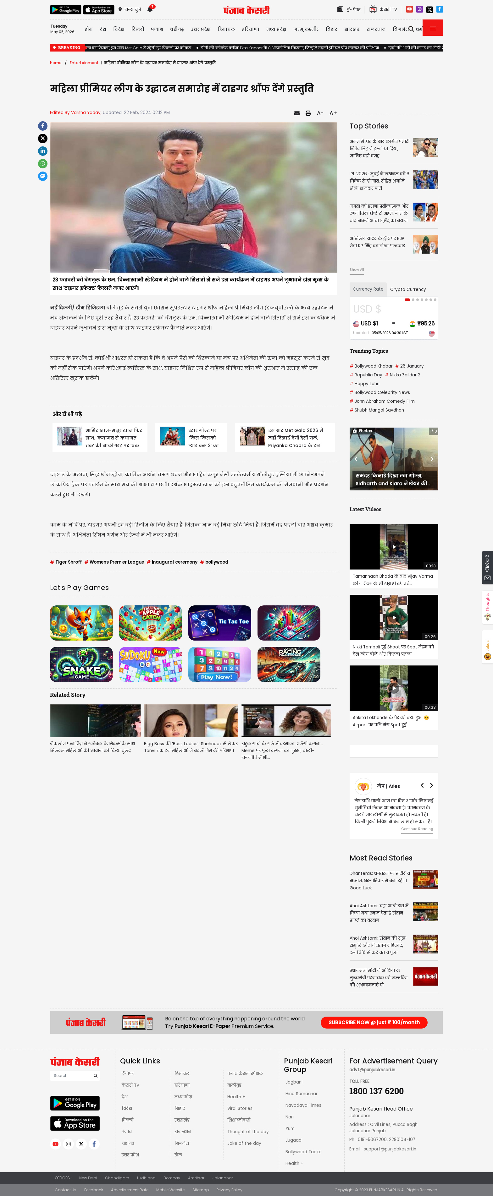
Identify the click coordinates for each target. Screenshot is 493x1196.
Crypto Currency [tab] (408, 289)
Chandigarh (117, 1178)
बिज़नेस (181, 1143)
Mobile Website (170, 1190)
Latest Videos (365, 509)
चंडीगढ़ (128, 1143)
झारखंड (352, 29)
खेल (178, 1155)
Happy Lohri (364, 384)
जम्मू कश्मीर (306, 29)
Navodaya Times (303, 1105)
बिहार (331, 29)
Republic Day (366, 375)
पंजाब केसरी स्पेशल (245, 1074)
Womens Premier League (114, 562)
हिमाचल (182, 1074)
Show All (357, 269)
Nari (289, 1117)
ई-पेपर (128, 1074)
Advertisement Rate (129, 1190)
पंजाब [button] (157, 29)
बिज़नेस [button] (401, 29)
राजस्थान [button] (376, 29)
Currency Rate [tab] (368, 289)
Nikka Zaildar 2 (402, 375)
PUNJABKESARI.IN (384, 1190)
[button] (356, 459)
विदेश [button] (119, 29)
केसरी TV (130, 1085)
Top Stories (369, 126)
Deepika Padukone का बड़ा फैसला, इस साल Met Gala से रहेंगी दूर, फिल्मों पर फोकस (120, 48)
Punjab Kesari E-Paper (202, 1026)
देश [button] (103, 29)
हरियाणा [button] (250, 29)
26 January (409, 366)
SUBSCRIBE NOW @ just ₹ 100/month (374, 1022)
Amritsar (196, 1178)
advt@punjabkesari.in (372, 1070)
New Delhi (88, 1178)
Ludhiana (146, 1178)
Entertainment (84, 62)
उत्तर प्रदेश (201, 29)
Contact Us (65, 1190)
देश (125, 1097)
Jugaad (293, 1140)
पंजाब (127, 1132)
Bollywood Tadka (303, 1152)
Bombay (171, 1178)
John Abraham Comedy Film (382, 401)
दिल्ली (137, 29)
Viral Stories (239, 1108)
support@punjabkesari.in (390, 1149)
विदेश (127, 1108)
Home (56, 62)
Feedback (93, 1190)
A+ (333, 113)
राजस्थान (182, 1132)
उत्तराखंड (182, 1120)
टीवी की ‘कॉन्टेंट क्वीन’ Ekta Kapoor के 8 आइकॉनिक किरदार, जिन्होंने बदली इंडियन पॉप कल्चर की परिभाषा (290, 48)
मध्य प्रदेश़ (276, 29)
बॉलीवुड (234, 1085)
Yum (290, 1129)
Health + (236, 1097)
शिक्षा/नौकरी (238, 1120)
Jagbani (293, 1082)
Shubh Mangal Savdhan (377, 410)
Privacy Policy (229, 1190)
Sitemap (200, 1190)
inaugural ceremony (172, 562)
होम (89, 29)
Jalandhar (222, 1178)
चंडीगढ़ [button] (177, 29)
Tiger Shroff (66, 562)
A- (320, 113)
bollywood (214, 562)
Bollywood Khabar (371, 366)
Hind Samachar (301, 1094)
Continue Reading (417, 828)
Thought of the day (248, 1132)
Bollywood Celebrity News (380, 393)
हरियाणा (182, 1085)
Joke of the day (244, 1143)
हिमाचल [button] (226, 29)
